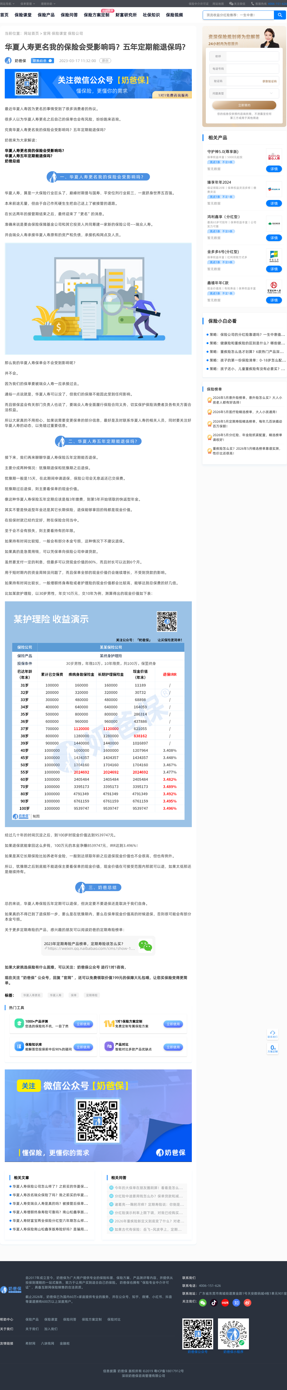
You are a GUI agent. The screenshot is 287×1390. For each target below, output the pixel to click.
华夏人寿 (55, 995)
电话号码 (218, 69)
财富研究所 (126, 15)
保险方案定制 (96, 15)
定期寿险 (92, 995)
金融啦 (65, 1343)
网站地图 (218, 4)
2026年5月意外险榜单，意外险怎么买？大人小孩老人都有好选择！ (247, 400)
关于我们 (32, 1329)
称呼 (218, 56)
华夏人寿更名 (31, 995)
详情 (274, 168)
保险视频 (174, 15)
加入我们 (51, 1329)
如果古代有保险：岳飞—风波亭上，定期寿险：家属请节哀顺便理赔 (148, 1229)
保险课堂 (23, 15)
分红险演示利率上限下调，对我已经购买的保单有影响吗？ (149, 1212)
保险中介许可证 (199, 4)
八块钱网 (47, 1343)
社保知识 (151, 15)
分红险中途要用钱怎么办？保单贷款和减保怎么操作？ (149, 1196)
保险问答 (69, 15)
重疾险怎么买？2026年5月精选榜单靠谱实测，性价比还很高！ (247, 451)
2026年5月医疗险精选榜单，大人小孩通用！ (246, 412)
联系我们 (189, 1277)
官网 (47, 33)
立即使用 (83, 1024)
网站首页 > (33, 33)
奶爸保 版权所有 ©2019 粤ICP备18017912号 (151, 1371)
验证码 (218, 81)
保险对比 (114, 1319)
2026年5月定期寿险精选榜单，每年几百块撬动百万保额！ (247, 424)
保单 (74, 995)
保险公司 (75, 33)
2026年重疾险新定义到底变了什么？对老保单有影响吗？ (149, 1221)
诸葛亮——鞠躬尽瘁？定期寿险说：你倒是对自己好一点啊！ (149, 1204)
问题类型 (218, 93)
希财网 (30, 1343)
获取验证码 (269, 81)
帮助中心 (6, 1319)
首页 (4, 15)
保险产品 (46, 15)
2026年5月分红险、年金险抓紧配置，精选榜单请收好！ (247, 437)
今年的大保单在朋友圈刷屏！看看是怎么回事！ (149, 1187)
